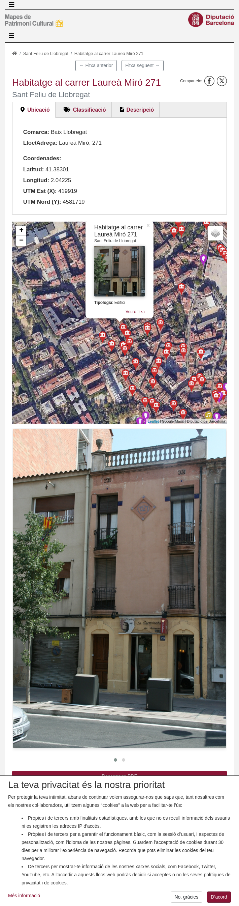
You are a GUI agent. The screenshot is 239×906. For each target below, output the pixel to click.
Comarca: (36, 132)
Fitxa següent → (142, 65)
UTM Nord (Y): (42, 202)
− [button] (21, 241)
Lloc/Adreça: (40, 143)
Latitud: (33, 169)
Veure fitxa (127, 321)
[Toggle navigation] (11, 4)
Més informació (24, 899)
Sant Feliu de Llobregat (45, 53)
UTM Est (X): (40, 191)
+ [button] (21, 231)
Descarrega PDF (119, 776)
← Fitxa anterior (96, 65)
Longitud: (36, 180)
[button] (119, 588)
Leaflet (153, 421)
